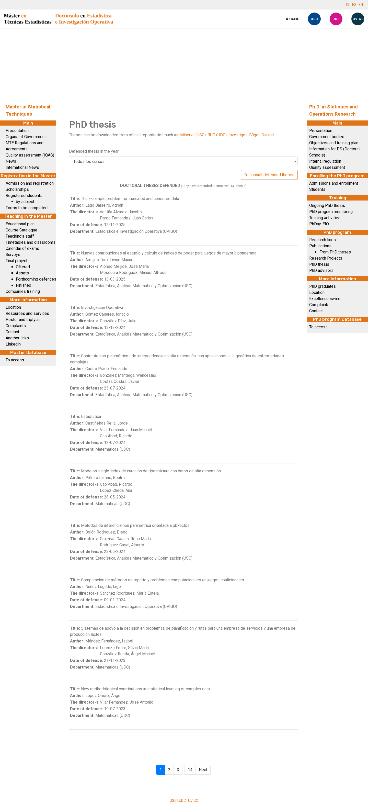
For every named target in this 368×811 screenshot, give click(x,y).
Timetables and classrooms (30, 242)
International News (22, 167)
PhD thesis (319, 264)
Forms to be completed (27, 207)
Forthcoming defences (36, 279)
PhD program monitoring (331, 211)
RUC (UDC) (217, 134)
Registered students (24, 195)
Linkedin (13, 344)
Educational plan (20, 223)
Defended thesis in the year (94, 151)
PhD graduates (322, 286)
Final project (16, 260)
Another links (17, 338)
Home (292, 19)
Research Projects (325, 258)
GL (348, 5)
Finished (23, 285)
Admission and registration (30, 183)
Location (13, 307)
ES (354, 5)
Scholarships (17, 189)
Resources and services (27, 313)
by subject (25, 201)
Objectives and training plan (333, 142)
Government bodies (326, 136)
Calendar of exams (22, 248)
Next (203, 769)
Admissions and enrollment (333, 183)
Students (317, 189)
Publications (320, 245)
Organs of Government (26, 136)
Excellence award (324, 298)
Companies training (23, 291)
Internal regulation (325, 161)
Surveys (13, 254)
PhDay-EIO (319, 223)
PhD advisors (321, 270)
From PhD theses (335, 252)
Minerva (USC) (193, 134)
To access (15, 360)
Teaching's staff (20, 236)
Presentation (17, 130)
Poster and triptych (23, 319)
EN (361, 5)
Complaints (16, 325)
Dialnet (267, 134)
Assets (22, 273)
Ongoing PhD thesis (327, 205)
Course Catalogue (21, 230)
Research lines (322, 239)
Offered (23, 266)
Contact (12, 331)
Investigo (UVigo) (244, 134)
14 (190, 769)
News (11, 161)
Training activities (324, 217)
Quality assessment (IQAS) (30, 155)
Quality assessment (327, 167)
